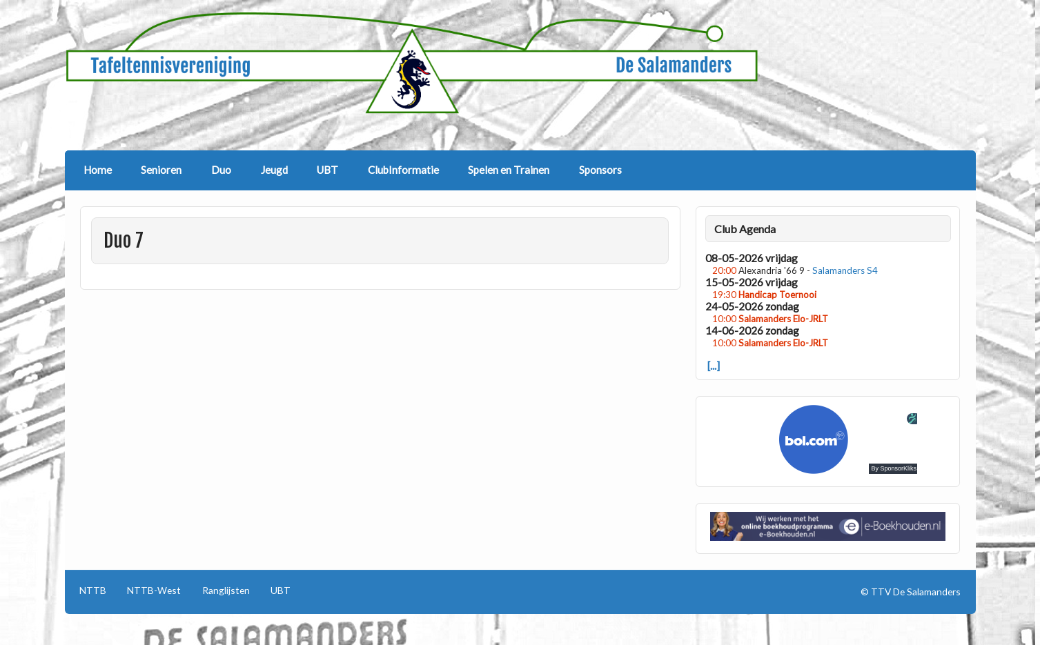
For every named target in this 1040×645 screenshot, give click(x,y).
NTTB (92, 590)
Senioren (161, 169)
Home (98, 169)
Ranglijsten (226, 590)
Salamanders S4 (845, 270)
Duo (221, 169)
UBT (327, 169)
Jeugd (274, 169)
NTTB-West (154, 590)
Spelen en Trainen (508, 169)
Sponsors (600, 169)
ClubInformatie (403, 169)
